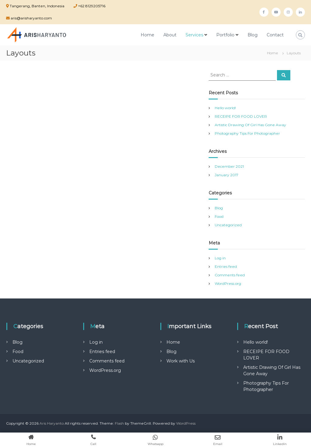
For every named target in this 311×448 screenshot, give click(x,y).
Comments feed (230, 275)
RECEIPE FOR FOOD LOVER (241, 116)
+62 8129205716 (91, 6)
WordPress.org (228, 283)
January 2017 (226, 175)
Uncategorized (228, 225)
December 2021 (229, 166)
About (169, 35)
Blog (253, 35)
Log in (220, 258)
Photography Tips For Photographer (247, 133)
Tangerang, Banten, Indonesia (37, 6)
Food (219, 216)
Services (194, 35)
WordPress (186, 423)
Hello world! (225, 108)
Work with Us (180, 361)
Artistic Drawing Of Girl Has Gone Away (250, 125)
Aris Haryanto (51, 423)
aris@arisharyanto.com (31, 18)
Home (147, 35)
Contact (275, 35)
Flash (119, 423)
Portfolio (225, 35)
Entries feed (226, 266)
